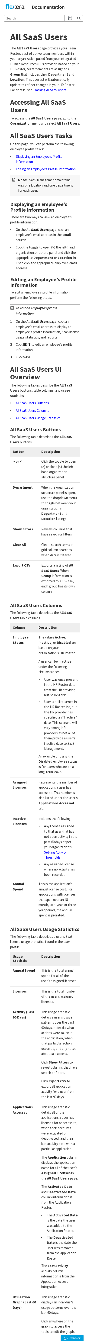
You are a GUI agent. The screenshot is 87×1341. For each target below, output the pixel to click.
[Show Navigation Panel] (80, 7)
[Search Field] (43, 18)
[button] (69, 18)
